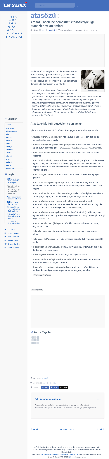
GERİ (34, 429)
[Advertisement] (67, 50)
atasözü (52, 30)
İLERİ (101, 429)
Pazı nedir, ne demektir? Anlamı (13, 222)
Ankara (9, 143)
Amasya (9, 140)
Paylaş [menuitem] (54, 387)
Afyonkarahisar (11, 131)
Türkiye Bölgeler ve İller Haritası (13, 203)
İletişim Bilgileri (11, 240)
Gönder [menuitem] (63, 387)
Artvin (8, 153)
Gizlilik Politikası (12, 248)
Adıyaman (10, 128)
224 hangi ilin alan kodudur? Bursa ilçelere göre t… (13, 181)
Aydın (8, 159)
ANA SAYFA (67, 429)
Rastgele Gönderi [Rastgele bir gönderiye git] (12, 233)
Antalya (9, 147)
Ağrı (7, 134)
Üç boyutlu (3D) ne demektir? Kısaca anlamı (13, 216)
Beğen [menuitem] (45, 387)
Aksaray (9, 137)
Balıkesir (9, 162)
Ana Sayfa (10, 230)
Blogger (72, 457)
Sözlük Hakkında (12, 237)
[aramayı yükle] (54, 5)
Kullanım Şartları (12, 244)
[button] (68, 400)
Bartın (8, 165)
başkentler (10, 168)
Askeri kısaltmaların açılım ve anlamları (14, 198)
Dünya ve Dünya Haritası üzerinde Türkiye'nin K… (13, 209)
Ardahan (9, 150)
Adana (8, 125)
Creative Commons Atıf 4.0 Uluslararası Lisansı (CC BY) (60, 454)
